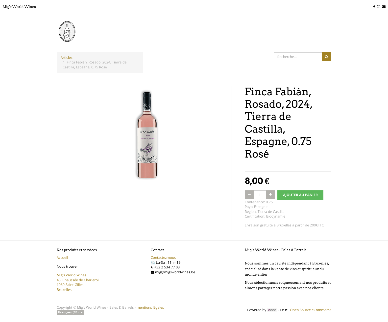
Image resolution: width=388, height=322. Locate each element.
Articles (67, 57)
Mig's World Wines (71, 275)
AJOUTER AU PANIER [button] (300, 195)
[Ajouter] (270, 194)
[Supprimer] (249, 194)
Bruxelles (64, 289)
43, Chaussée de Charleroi (78, 280)
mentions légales (150, 307)
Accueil (62, 257)
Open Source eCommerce (310, 310)
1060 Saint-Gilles (70, 284)
